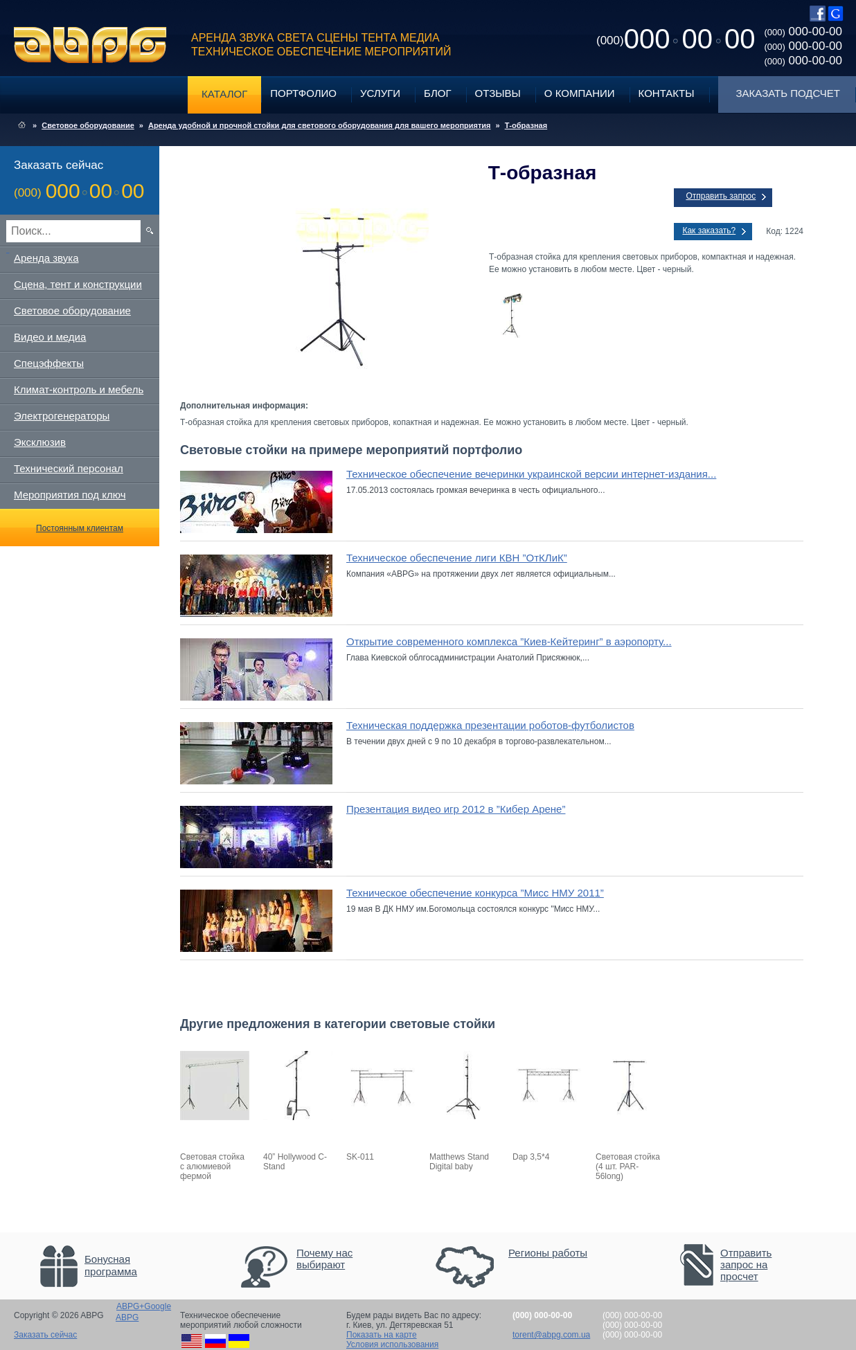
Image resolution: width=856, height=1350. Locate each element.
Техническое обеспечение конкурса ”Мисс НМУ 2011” (475, 893)
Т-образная (526, 125)
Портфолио (303, 93)
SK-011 (360, 1157)
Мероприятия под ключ (69, 495)
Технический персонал (68, 468)
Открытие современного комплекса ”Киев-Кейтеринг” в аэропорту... (509, 641)
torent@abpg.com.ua (551, 1335)
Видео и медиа (50, 337)
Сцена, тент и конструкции (78, 284)
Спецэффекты (49, 363)
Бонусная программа (110, 1265)
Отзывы (498, 93)
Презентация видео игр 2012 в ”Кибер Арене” (455, 809)
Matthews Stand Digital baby (459, 1161)
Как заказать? (708, 230)
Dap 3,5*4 (530, 1157)
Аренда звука (46, 258)
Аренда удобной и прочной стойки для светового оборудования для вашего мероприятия (319, 125)
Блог (437, 93)
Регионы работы (547, 1253)
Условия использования (392, 1344)
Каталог (224, 94)
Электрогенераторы (61, 416)
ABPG (90, 45)
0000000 (675, 39)
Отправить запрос (721, 196)
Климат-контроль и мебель (78, 389)
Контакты (667, 93)
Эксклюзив (40, 442)
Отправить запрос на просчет (746, 1264)
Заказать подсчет (788, 93)
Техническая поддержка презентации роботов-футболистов (490, 725)
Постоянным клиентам (79, 528)
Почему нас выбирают (324, 1258)
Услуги (380, 93)
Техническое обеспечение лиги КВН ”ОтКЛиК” (456, 558)
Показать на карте (381, 1335)
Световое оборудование (88, 125)
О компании (579, 93)
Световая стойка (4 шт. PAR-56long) (628, 1166)
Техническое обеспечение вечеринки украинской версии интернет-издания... (531, 474)
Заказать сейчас (45, 1335)
